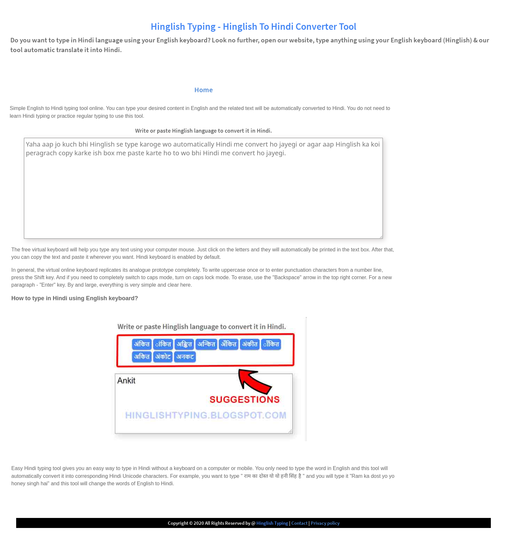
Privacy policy (325, 523)
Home (203, 89)
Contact (299, 523)
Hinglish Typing (272, 523)
